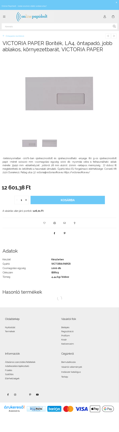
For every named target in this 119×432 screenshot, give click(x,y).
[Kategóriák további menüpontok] (4, 17)
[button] (44, 222)
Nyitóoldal (10, 327)
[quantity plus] (26, 200)
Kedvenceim (67, 344)
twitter (23, 394)
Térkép (64, 377)
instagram (15, 394)
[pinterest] (64, 233)
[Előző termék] (108, 36)
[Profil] (105, 17)
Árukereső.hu (14, 411)
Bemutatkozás (68, 362)
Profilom (65, 335)
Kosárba (68, 200)
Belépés (65, 327)
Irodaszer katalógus (71, 372)
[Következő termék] (113, 36)
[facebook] (54, 233)
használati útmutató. (46, 169)
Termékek (10, 331)
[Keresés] (59, 26)
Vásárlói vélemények (71, 367)
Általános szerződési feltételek (20, 362)
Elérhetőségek (12, 378)
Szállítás (9, 374)
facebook (8, 394)
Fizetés (8, 370)
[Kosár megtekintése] (113, 17)
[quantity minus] (16, 200)
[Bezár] (116, 2)
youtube (37, 394)
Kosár (64, 339)
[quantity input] (21, 200)
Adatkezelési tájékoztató (17, 366)
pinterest (30, 394)
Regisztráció (67, 331)
